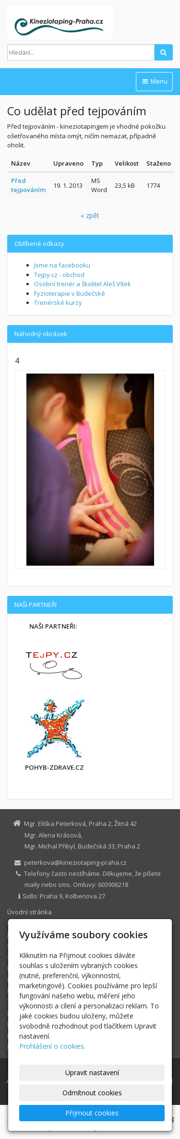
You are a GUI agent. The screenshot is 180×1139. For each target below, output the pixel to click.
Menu (154, 81)
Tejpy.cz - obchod (59, 274)
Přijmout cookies (92, 1112)
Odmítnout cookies (92, 1092)
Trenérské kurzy (58, 302)
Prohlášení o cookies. (52, 1046)
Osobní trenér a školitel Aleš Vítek (82, 283)
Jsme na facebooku (62, 265)
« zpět (90, 215)
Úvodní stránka (29, 912)
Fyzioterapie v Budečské (69, 293)
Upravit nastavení (92, 1072)
